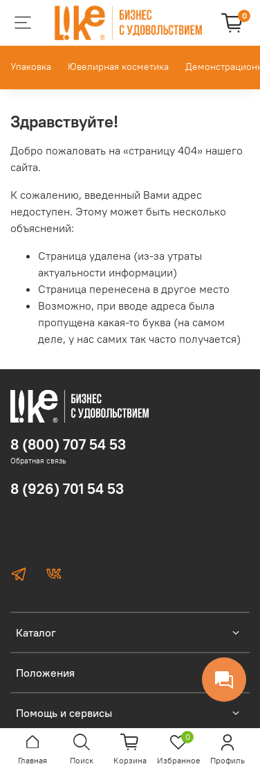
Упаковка (30, 66)
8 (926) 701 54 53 (67, 488)
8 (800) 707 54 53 (68, 444)
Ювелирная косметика (118, 66)
